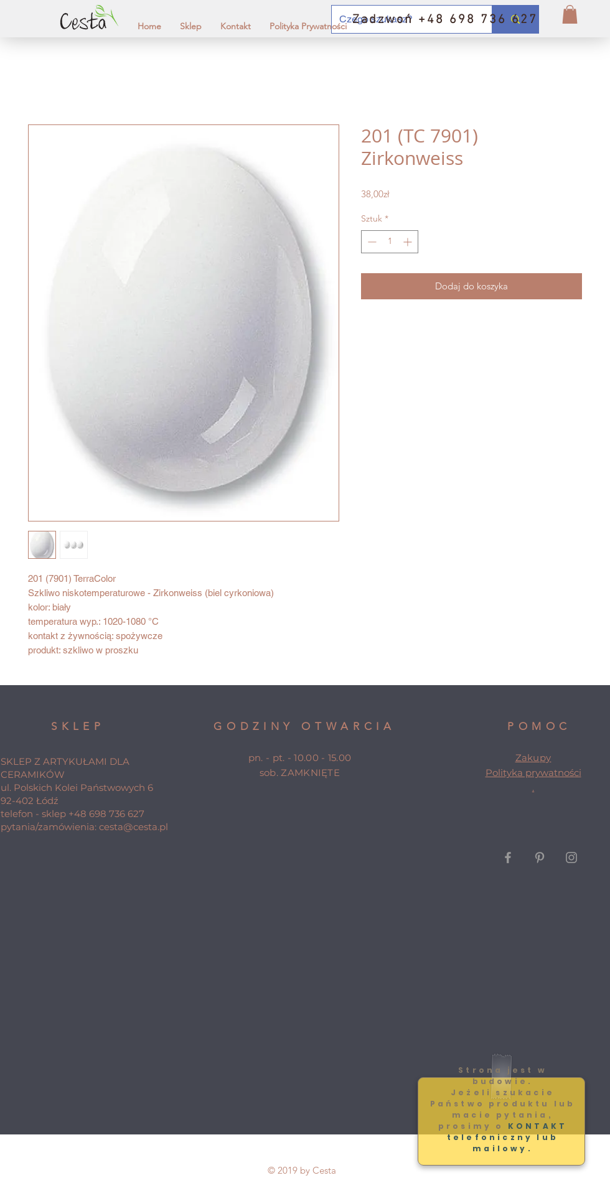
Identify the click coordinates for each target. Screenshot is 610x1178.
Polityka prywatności (533, 772)
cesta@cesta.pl (133, 827)
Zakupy (533, 758)
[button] (570, 14)
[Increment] (408, 242)
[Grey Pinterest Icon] (539, 857)
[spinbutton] (389, 242)
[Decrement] (370, 242)
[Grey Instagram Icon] (571, 857)
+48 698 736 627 (106, 814)
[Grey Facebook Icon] (507, 857)
